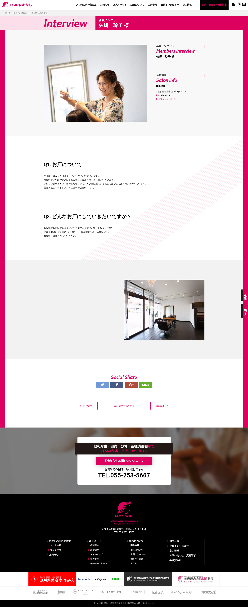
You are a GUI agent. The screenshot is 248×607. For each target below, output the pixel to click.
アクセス (135, 563)
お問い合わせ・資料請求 (214, 4)
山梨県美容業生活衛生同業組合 (122, 603)
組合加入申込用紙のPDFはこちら (124, 460)
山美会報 (152, 4)
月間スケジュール (139, 554)
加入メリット (120, 4)
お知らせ (104, 4)
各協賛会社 (175, 560)
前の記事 (86, 405)
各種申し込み (245, 295)
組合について (137, 4)
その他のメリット (98, 563)
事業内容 (135, 545)
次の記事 (162, 405)
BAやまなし (17, 5)
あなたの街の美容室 (86, 4)
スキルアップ (96, 554)
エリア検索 (55, 545)
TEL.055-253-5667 (124, 475)
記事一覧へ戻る (124, 405)
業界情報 (94, 559)
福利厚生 (94, 545)
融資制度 (94, 550)
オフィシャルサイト (167, 99)
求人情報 (187, 4)
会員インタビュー (170, 4)
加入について (137, 550)
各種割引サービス (245, 310)
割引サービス (137, 559)
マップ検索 (55, 550)
